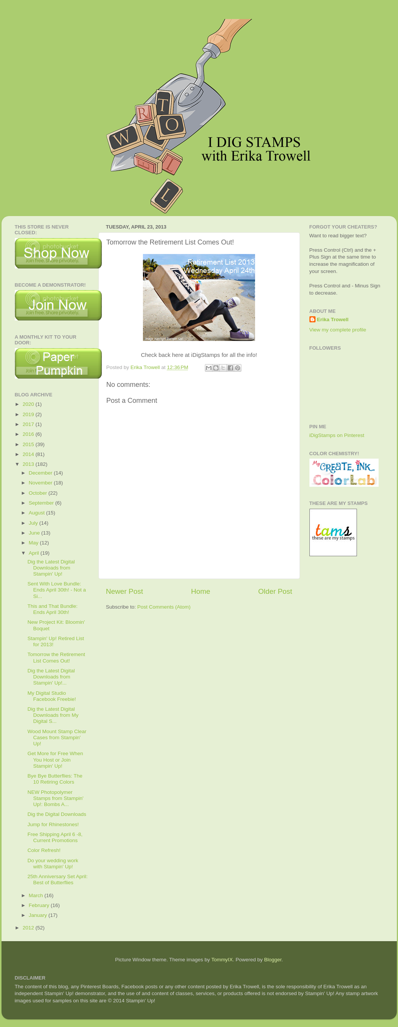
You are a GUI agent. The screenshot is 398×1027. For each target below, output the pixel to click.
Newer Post (124, 591)
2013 (28, 464)
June (35, 533)
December (41, 473)
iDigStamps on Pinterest (337, 435)
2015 (28, 444)
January (39, 915)
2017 (28, 424)
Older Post (275, 591)
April (35, 553)
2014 (28, 454)
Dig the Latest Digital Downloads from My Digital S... (52, 715)
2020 (28, 404)
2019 (28, 414)
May (34, 543)
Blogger (273, 959)
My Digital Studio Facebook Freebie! (51, 696)
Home (200, 591)
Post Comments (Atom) (163, 607)
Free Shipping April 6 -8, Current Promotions (54, 837)
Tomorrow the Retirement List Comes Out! (56, 657)
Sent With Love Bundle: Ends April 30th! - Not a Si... (56, 590)
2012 (28, 928)
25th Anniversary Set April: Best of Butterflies (57, 879)
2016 (28, 434)
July (34, 523)
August (37, 513)
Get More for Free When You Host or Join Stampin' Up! (55, 759)
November (41, 483)
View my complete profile (337, 330)
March (36, 895)
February (40, 905)
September (42, 503)
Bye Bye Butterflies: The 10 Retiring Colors (54, 779)
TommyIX (222, 959)
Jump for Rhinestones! (53, 824)
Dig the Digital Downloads (56, 814)
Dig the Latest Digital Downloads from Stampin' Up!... (51, 677)
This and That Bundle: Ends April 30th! (52, 609)
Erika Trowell (333, 319)
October (39, 493)
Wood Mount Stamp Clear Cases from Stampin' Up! (56, 737)
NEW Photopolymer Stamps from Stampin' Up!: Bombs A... (55, 798)
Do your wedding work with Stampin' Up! (52, 863)
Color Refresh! (43, 850)
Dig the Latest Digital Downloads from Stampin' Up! (51, 568)
